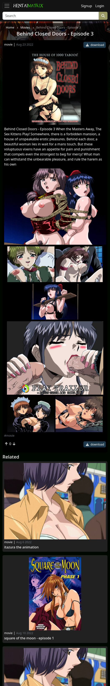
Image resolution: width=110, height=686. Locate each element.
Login (99, 6)
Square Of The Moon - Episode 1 (29, 638)
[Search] (51, 16)
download (95, 45)
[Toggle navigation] (7, 6)
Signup (86, 6)
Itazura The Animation (21, 547)
